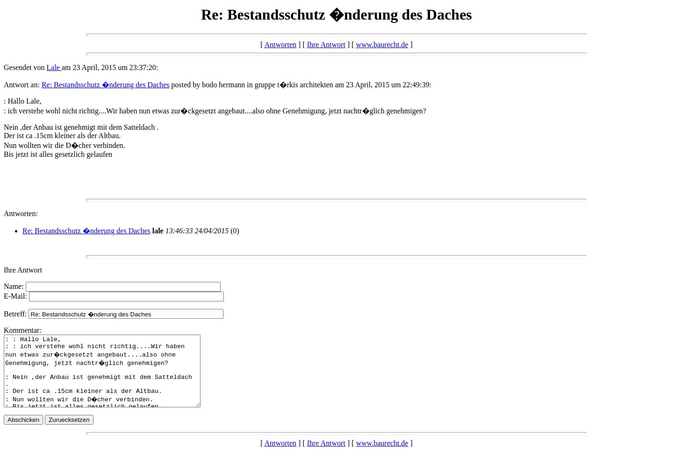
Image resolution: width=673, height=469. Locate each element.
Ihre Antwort (326, 45)
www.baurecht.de (382, 45)
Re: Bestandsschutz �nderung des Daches (106, 85)
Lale (54, 67)
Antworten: (21, 213)
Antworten (280, 45)
